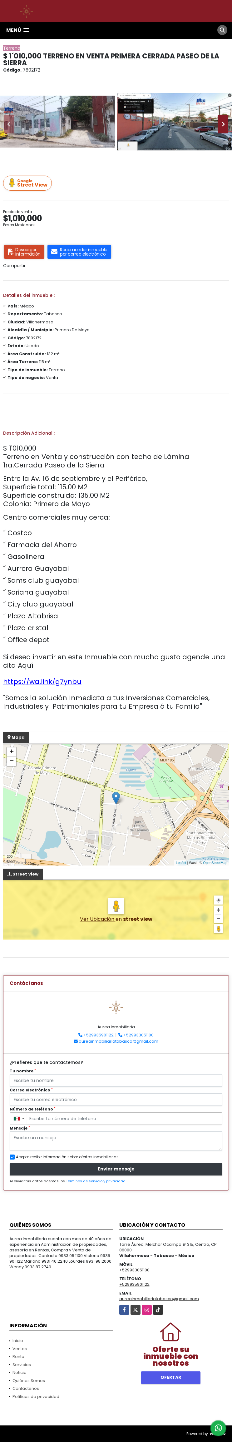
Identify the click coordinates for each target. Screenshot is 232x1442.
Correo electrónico (31, 1090)
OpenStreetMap (215, 863)
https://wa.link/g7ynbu (42, 681)
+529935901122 (98, 1035)
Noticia (19, 1372)
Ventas (19, 1349)
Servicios (21, 1365)
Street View (28, 183)
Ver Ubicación (98, 919)
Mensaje (20, 1128)
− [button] (12, 761)
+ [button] (12, 752)
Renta (18, 1357)
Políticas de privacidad (35, 1397)
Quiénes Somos (28, 1381)
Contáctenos (25, 1388)
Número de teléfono (33, 1109)
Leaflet (181, 863)
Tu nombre (23, 1071)
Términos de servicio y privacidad (96, 1181)
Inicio (17, 1341)
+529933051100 (138, 1035)
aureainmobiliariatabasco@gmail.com (118, 1041)
